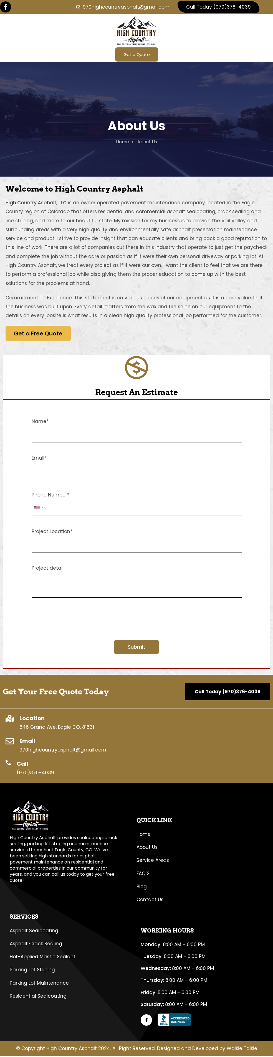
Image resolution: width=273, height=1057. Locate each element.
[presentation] (74, 620)
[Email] (10, 742)
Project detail (48, 569)
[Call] (8, 763)
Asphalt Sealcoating (34, 931)
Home (143, 835)
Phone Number (50, 496)
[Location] (10, 719)
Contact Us (149, 900)
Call (22, 765)
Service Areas (152, 861)
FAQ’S (143, 874)
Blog (141, 887)
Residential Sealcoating (38, 997)
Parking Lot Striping (32, 970)
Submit (136, 648)
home (122, 142)
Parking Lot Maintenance (39, 984)
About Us (147, 848)
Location (32, 719)
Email (39, 459)
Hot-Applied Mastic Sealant (42, 957)
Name (40, 422)
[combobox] (39, 509)
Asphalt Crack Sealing (36, 944)
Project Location (52, 532)
